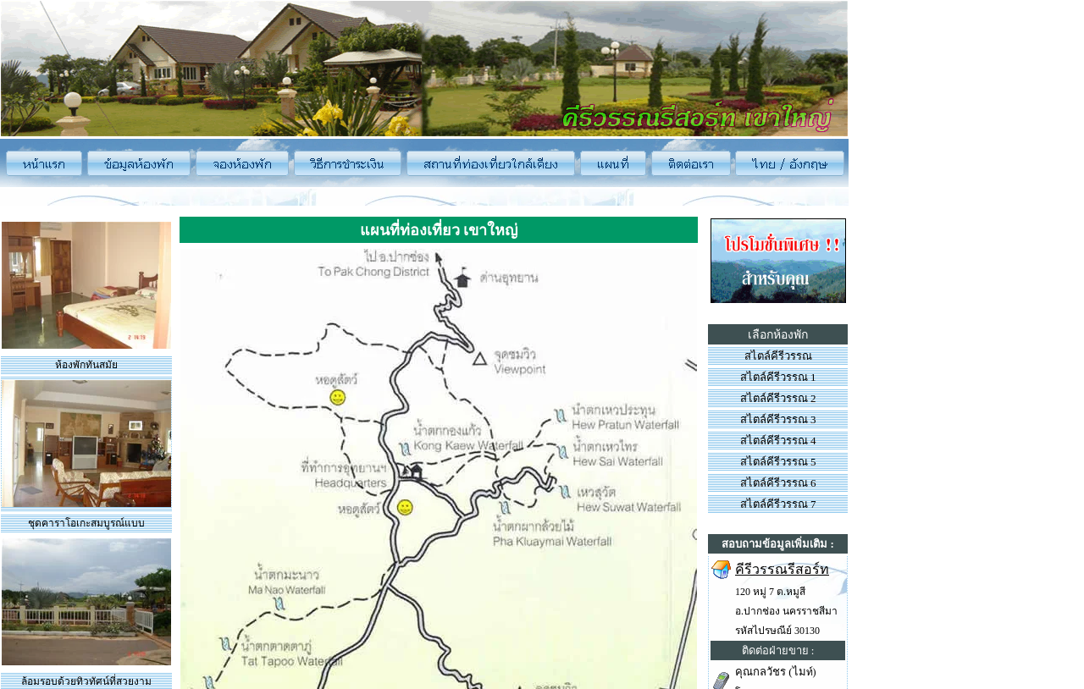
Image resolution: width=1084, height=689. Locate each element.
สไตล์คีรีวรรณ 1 (778, 377)
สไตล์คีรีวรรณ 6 (778, 483)
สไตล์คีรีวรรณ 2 (778, 398)
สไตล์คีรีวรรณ (778, 356)
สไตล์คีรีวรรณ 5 (778, 461)
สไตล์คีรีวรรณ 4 (778, 440)
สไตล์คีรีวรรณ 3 (778, 419)
